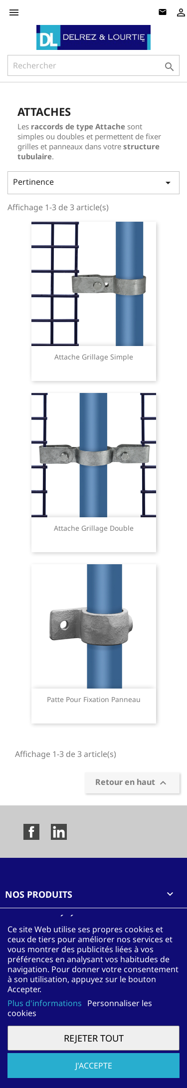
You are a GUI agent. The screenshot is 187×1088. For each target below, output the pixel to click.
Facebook (31, 832)
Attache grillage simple (93, 357)
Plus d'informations (45, 1003)
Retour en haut (132, 783)
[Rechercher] (93, 65)
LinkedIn (59, 832)
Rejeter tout (94, 1038)
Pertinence (93, 182)
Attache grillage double (94, 528)
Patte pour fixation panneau (94, 699)
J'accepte (93, 1065)
